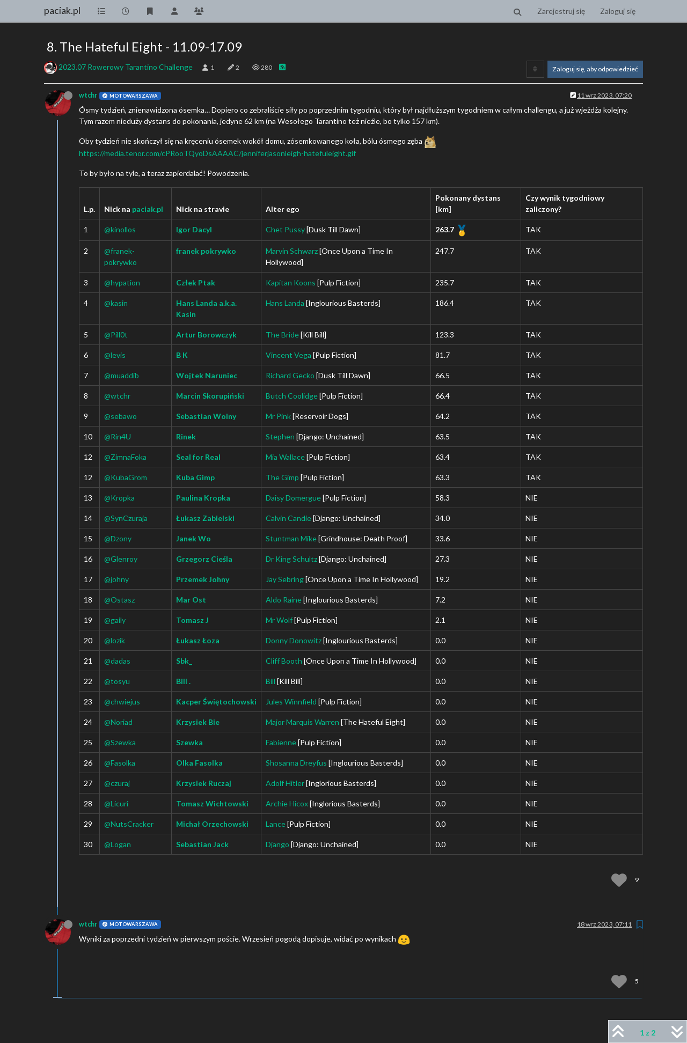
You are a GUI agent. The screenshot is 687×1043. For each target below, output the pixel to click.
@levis (115, 354)
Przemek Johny (202, 579)
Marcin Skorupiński (210, 395)
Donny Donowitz (293, 640)
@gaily (115, 620)
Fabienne (281, 742)
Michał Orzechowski (212, 823)
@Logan (117, 844)
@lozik (114, 640)
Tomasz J (192, 620)
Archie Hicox (287, 803)
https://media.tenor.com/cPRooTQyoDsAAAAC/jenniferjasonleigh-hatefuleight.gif (217, 153)
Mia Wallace (285, 456)
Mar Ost (191, 599)
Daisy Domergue (293, 497)
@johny (116, 579)
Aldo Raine (284, 599)
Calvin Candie (288, 518)
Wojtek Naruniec (206, 375)
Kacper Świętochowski (216, 701)
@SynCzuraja (126, 518)
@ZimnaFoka (125, 456)
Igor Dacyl (194, 229)
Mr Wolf (279, 620)
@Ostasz (119, 599)
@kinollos (120, 229)
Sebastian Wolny (206, 416)
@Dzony (117, 538)
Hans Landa (285, 302)
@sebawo (120, 416)
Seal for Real (198, 456)
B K (182, 354)
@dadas (117, 660)
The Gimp (282, 477)
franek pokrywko (206, 250)
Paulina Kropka (203, 497)
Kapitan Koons (291, 282)
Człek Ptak (195, 282)
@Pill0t (116, 334)
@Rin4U (117, 436)
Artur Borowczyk (206, 334)
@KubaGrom (125, 477)
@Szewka (120, 742)
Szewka (189, 742)
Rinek (186, 436)
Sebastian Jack (202, 844)
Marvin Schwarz (292, 250)
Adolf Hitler (285, 783)
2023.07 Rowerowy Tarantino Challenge (126, 66)
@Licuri (116, 803)
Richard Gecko (290, 375)
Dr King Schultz (291, 558)
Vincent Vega (288, 354)
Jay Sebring (285, 579)
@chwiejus (122, 701)
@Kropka (119, 497)
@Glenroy (120, 558)
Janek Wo (193, 538)
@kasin (116, 302)
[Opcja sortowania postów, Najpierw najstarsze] (535, 69)
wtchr (88, 95)
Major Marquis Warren (302, 721)
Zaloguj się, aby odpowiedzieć (595, 69)
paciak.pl (62, 10)
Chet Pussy (285, 229)
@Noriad (118, 721)
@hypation (122, 282)
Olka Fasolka (199, 762)
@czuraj (117, 783)
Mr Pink (278, 416)
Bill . (183, 681)
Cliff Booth (284, 660)
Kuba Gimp (195, 477)
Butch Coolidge (292, 395)
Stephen (280, 436)
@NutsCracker (129, 823)
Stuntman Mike (291, 538)
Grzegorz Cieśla (204, 558)
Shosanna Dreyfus (296, 762)
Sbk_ (184, 660)
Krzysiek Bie (198, 721)
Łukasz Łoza (198, 640)
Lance (276, 823)
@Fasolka (119, 762)
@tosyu (117, 681)
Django (277, 844)
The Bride (282, 334)
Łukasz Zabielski (205, 518)
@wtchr (117, 395)
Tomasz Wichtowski (212, 803)
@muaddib (121, 375)
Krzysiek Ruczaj (203, 783)
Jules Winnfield (291, 701)
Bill (270, 681)
